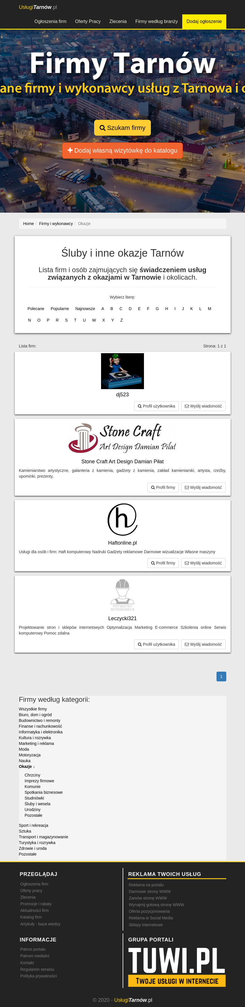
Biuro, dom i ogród (35, 714)
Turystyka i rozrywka (37, 842)
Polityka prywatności (38, 976)
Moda (24, 749)
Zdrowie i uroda (33, 848)
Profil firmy (163, 487)
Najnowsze (85, 308)
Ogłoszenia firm (51, 21)
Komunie (33, 786)
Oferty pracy (31, 890)
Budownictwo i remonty (39, 720)
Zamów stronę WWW (148, 898)
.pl (38, 7)
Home (28, 223)
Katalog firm (31, 917)
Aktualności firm (34, 910)
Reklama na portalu (146, 885)
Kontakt (27, 962)
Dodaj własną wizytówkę (122, 150)
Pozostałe (33, 815)
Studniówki (34, 798)
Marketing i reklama (36, 743)
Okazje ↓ (27, 766)
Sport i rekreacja (33, 825)
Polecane (36, 308)
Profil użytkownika (156, 406)
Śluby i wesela (38, 804)
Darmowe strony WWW (150, 891)
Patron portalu (33, 949)
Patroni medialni (34, 956)
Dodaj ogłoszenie (204, 21)
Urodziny (33, 809)
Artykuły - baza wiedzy (40, 924)
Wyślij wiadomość (203, 406)
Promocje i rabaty (36, 904)
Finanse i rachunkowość (40, 726)
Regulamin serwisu (37, 969)
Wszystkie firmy (33, 709)
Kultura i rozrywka (35, 737)
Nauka (25, 760)
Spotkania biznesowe (44, 792)
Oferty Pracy (88, 21)
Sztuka (25, 831)
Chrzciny (32, 775)
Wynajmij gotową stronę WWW (156, 904)
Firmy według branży (156, 21)
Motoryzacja (30, 755)
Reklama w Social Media (151, 918)
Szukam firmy (122, 127)
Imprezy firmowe (39, 781)
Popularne (60, 308)
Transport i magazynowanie (43, 837)
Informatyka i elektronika (41, 732)
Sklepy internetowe (146, 925)
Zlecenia (118, 21)
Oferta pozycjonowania (149, 911)
